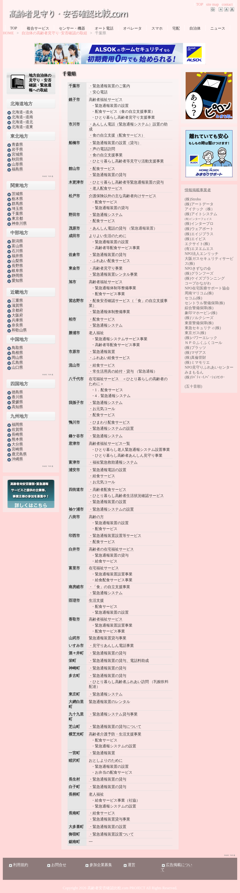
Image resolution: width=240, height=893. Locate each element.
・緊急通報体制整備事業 (109, 312)
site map (212, 4)
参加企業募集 (98, 865)
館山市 (74, 169)
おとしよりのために (106, 760)
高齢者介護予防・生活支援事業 (115, 734)
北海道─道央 (20, 112)
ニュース (217, 28)
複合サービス (38, 28)
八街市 (74, 517)
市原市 (74, 352)
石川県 (15, 251)
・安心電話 (98, 92)
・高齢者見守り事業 (106, 268)
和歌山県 (17, 330)
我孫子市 (76, 403)
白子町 (74, 787)
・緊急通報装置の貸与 (107, 175)
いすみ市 (76, 645)
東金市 (74, 268)
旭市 (72, 282)
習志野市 (76, 301)
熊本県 (15, 439)
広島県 (15, 362)
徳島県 (15, 392)
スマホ (157, 28)
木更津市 (76, 182)
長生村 (74, 779)
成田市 (74, 236)
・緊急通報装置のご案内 (109, 86)
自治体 (195, 28)
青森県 (15, 144)
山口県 (15, 367)
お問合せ (56, 865)
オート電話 (104, 28)
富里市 (74, 568)
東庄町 (74, 694)
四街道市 (76, 489)
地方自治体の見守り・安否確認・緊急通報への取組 (40, 82)
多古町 (74, 676)
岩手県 (15, 149)
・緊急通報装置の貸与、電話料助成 (119, 661)
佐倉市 (74, 255)
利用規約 (18, 865)
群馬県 (15, 204)
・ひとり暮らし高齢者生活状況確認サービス (126, 496)
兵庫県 (15, 320)
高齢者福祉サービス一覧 (109, 443)
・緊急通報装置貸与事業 (109, 819)
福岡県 (15, 424)
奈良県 (15, 325)
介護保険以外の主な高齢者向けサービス (122, 196)
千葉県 (15, 213)
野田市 (74, 215)
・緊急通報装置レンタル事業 (113, 274)
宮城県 (15, 154)
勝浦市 (74, 333)
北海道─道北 (20, 122)
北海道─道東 (20, 127)
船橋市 (74, 143)
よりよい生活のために (107, 236)
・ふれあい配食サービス (109, 261)
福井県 (15, 256)
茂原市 (74, 228)
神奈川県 (17, 223)
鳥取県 (15, 348)
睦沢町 (74, 760)
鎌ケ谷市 (76, 436)
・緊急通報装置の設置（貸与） (115, 143)
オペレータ (132, 28)
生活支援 (96, 600)
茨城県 (15, 194)
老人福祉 (96, 333)
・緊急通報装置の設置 (107, 502)
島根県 (15, 353)
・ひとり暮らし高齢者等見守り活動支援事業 (126, 161)
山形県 (15, 164)
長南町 (74, 813)
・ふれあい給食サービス (109, 358)
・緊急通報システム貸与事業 (113, 714)
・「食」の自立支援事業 (109, 587)
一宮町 (74, 753)
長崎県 (15, 434)
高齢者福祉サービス (106, 99)
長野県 (15, 266)
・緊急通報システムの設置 (111, 428)
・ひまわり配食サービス (109, 422)
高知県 (15, 407)
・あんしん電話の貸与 (107, 228)
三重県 (15, 300)
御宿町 (74, 834)
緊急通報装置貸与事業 (107, 638)
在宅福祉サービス (104, 568)
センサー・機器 (72, 28)
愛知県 (15, 280)
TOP (199, 4)
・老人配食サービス (106, 188)
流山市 (74, 365)
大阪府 (15, 315)
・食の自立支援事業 (106, 155)
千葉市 (74, 86)
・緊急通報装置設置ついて (111, 834)
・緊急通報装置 (102, 352)
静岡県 (15, 275)
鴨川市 (74, 422)
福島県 (15, 169)
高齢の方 (96, 517)
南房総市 (76, 587)
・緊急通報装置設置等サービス (115, 536)
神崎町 (74, 668)
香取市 (74, 619)
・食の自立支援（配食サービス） (117, 135)
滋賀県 (15, 305)
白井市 (74, 549)
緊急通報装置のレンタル (109, 702)
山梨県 (15, 261)
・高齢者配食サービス (107, 489)
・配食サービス (102, 169)
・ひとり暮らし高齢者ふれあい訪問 (119, 682)
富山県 (15, 246)
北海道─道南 (20, 117)
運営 (129, 865)
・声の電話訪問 (102, 149)
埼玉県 (15, 209)
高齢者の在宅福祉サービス (111, 549)
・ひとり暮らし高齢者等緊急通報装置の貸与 (126, 182)
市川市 (74, 124)
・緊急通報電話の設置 (107, 470)
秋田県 (15, 159)
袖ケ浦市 (76, 509)
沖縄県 (15, 459)
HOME (8, 33)
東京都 (15, 218)
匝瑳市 (74, 600)
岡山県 (15, 357)
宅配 (176, 28)
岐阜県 (15, 271)
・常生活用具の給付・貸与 (111, 371)
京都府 (15, 310)
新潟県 (15, 241)
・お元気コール (102, 409)
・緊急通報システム (106, 215)
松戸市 (74, 196)
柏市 (72, 319)
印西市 (74, 536)
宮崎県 (15, 449)
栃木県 (15, 199)
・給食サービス (102, 365)
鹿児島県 (17, 454)
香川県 (15, 397)
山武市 (74, 638)
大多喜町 (76, 827)
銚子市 (74, 99)
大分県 (15, 444)
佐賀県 (15, 429)
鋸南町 (74, 842)
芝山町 (74, 727)
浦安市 (74, 470)
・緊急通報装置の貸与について (115, 727)
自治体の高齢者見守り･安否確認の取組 (54, 33)
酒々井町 (76, 653)
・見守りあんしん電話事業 (111, 645)
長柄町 (74, 794)
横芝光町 (76, 734)
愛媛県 (15, 402)
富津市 (74, 462)
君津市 (74, 443)
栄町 (72, 661)
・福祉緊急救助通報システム (113, 462)
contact (227, 4)
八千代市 (76, 379)
